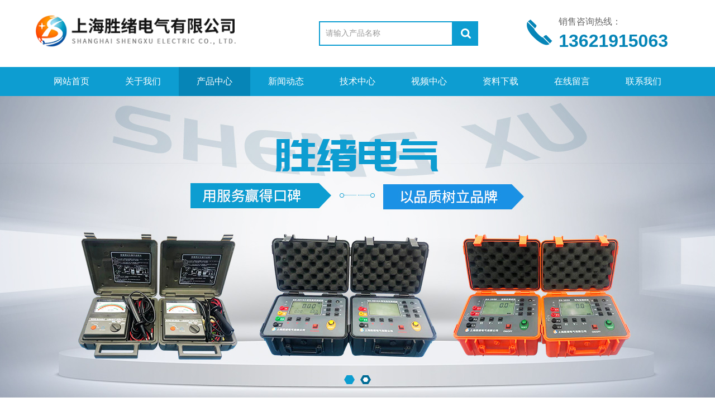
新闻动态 (286, 81)
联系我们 (643, 81)
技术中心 (357, 81)
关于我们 (143, 81)
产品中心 (214, 81)
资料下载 (500, 81)
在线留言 (572, 81)
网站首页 (71, 81)
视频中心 (429, 81)
